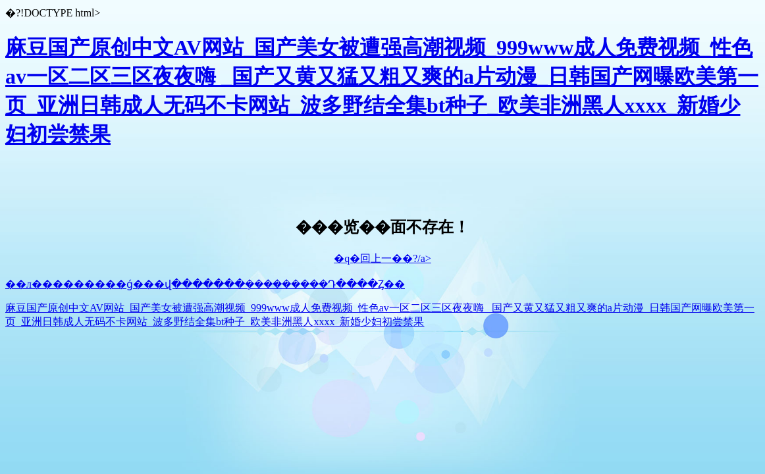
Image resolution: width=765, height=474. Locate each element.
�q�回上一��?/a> (382, 258)
